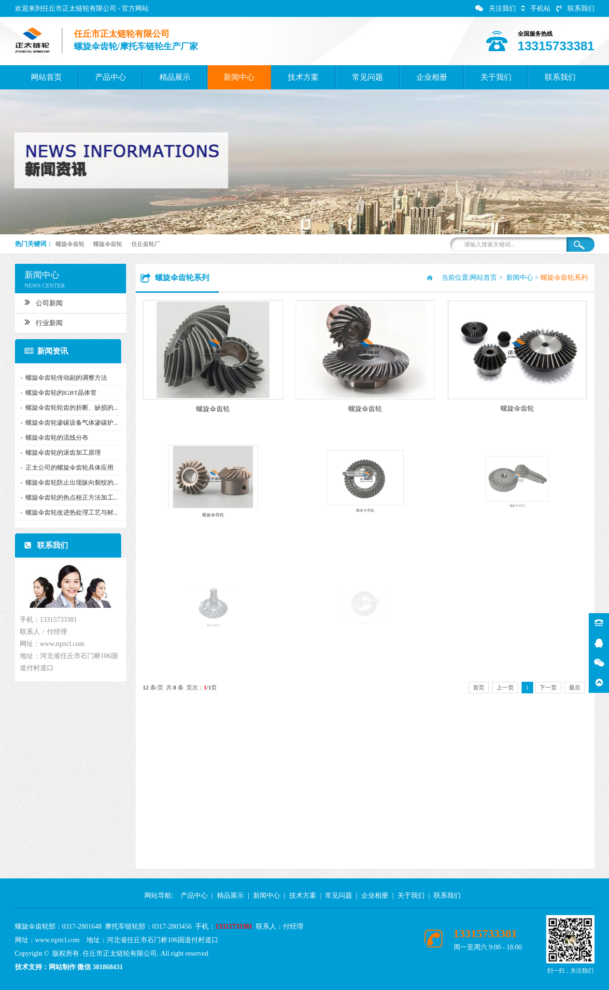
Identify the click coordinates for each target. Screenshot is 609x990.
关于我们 (496, 77)
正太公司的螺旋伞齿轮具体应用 (66, 467)
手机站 (536, 8)
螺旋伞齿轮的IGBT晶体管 (57, 392)
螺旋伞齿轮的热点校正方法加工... (68, 497)
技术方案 (303, 77)
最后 (575, 687)
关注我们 (495, 8)
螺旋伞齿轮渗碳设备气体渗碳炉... (68, 422)
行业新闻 (40, 322)
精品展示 (174, 77)
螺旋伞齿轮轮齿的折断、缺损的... (68, 407)
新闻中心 (239, 77)
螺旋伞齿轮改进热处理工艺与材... (68, 512)
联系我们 (575, 8)
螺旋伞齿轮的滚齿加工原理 (60, 452)
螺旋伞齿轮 (70, 244)
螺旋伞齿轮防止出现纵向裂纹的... (68, 482)
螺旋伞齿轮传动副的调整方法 (63, 377)
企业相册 (431, 77)
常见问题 (367, 77)
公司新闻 (40, 302)
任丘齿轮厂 (145, 244)
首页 (478, 687)
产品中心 (110, 77)
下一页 (548, 687)
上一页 (505, 687)
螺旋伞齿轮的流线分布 (53, 437)
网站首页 (46, 77)
